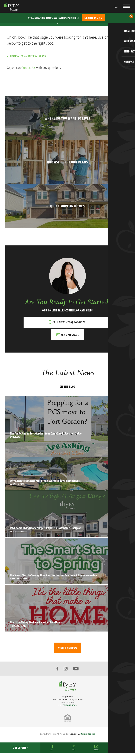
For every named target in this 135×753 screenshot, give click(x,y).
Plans (42, 56)
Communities (28, 56)
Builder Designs (88, 733)
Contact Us (28, 67)
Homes (14, 56)
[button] (131, 16)
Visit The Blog (67, 648)
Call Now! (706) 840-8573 (69, 322)
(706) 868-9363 (69, 705)
